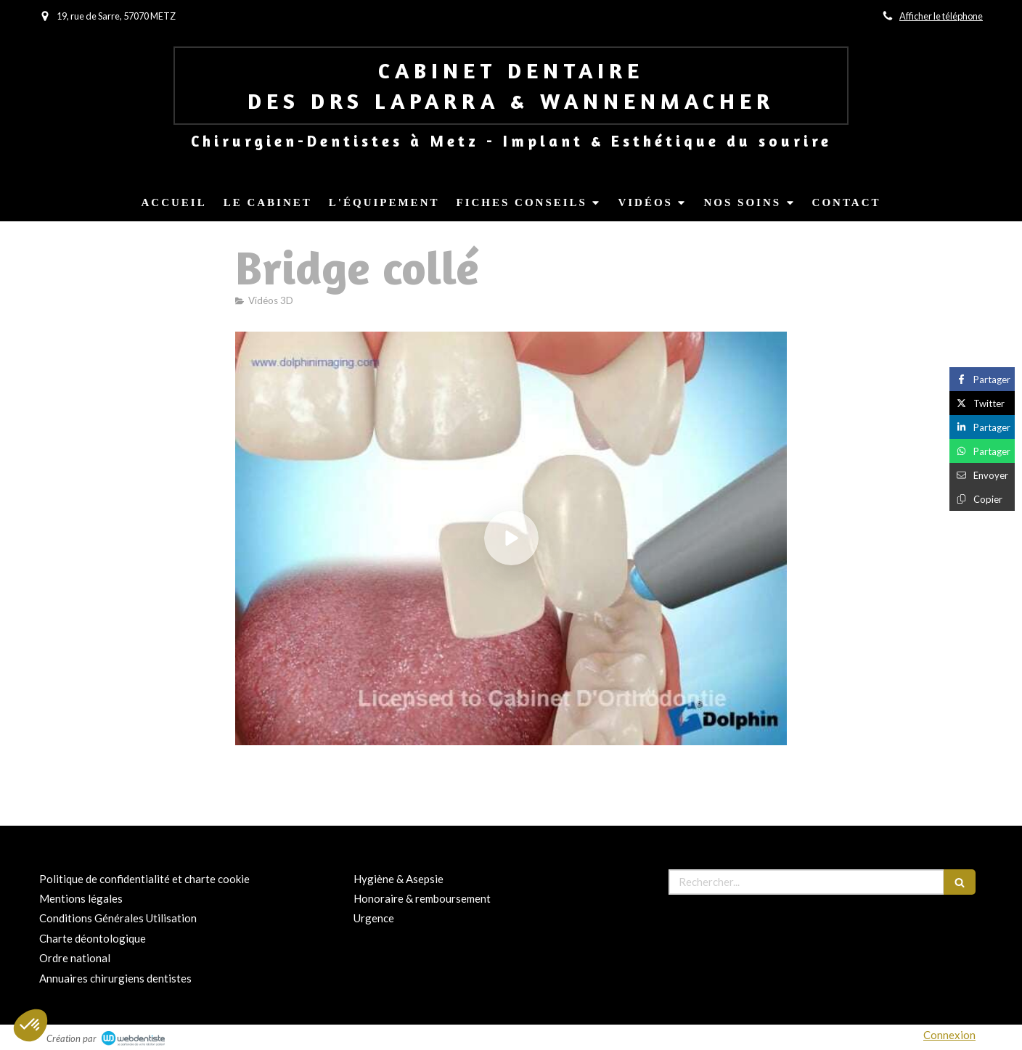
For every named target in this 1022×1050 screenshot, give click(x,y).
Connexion (949, 1034)
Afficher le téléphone (941, 16)
